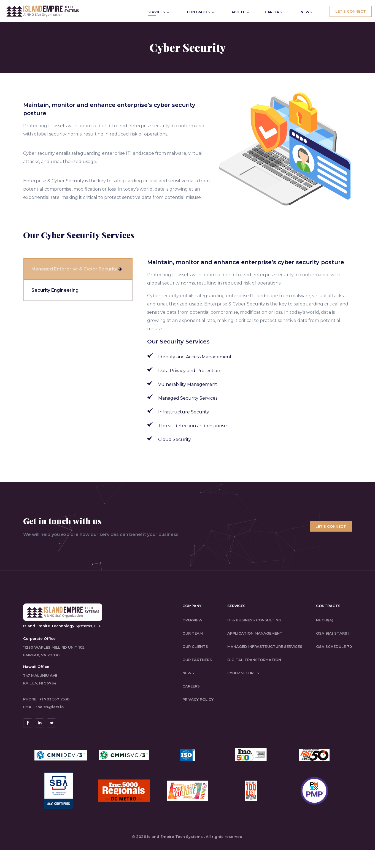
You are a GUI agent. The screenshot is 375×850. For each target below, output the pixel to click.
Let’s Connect (350, 11)
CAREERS (273, 12)
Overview (192, 620)
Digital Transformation (254, 659)
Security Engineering (55, 290)
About (238, 12)
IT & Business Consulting (254, 620)
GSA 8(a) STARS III (334, 633)
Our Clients (195, 646)
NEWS (306, 12)
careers (191, 686)
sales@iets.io (51, 707)
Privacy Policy (198, 699)
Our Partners (197, 659)
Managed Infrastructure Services (264, 646)
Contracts (198, 12)
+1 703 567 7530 (54, 699)
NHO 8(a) (324, 620)
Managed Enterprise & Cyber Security (74, 269)
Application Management (254, 633)
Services (156, 12)
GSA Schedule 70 (334, 646)
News (188, 673)
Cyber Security (243, 673)
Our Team (192, 633)
